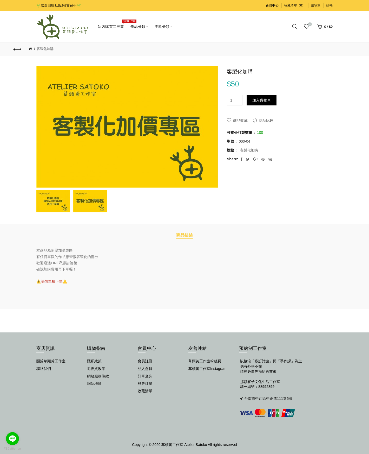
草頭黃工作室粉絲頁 (204, 361)
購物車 (316, 5)
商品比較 (266, 120)
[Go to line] (12, 438)
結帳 (329, 5)
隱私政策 (94, 361)
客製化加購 (45, 49)
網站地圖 (94, 383)
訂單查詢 (145, 376)
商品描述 (184, 235)
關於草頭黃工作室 (50, 361)
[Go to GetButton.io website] (12, 448)
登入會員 (145, 369)
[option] (53, 201)
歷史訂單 (145, 383)
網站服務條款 (98, 376)
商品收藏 (240, 120)
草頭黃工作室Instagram (207, 369)
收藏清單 (145, 391)
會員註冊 (145, 361)
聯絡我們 (43, 369)
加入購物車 (261, 100)
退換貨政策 (96, 369)
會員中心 (272, 5)
